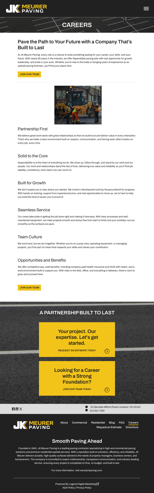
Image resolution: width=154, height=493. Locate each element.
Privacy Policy (83, 487)
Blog (112, 422)
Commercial (79, 422)
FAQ (121, 422)
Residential (98, 422)
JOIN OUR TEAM (29, 74)
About (64, 422)
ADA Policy (69, 487)
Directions (132, 427)
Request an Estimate (109, 427)
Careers (133, 422)
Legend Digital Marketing (84, 484)
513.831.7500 (97, 410)
